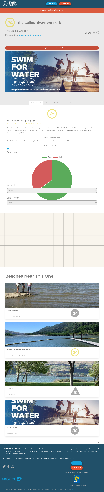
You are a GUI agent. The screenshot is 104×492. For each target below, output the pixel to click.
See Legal (74, 489)
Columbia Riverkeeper (30, 35)
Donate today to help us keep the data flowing (51, 48)
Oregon (23, 30)
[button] (99, 4)
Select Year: (13, 197)
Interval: (11, 185)
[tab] (36, 103)
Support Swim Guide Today (52, 10)
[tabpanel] (52, 156)
